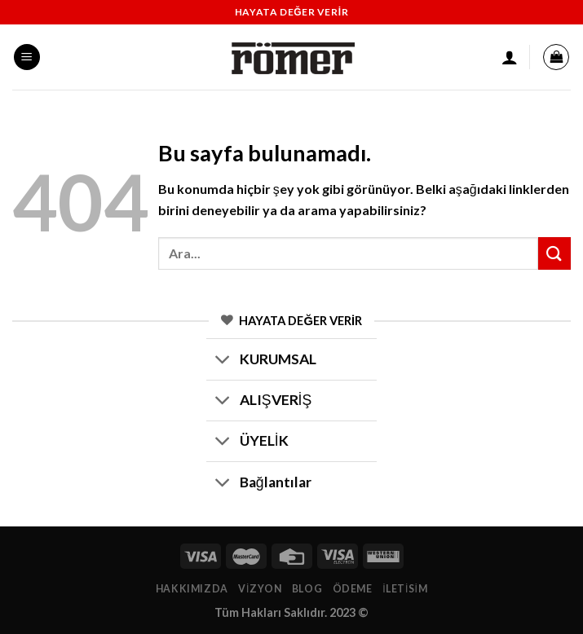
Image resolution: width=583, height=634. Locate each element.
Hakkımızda (192, 589)
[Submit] (554, 253)
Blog (307, 589)
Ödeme (353, 589)
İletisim (404, 589)
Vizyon (259, 589)
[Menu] (27, 57)
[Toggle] (222, 361)
